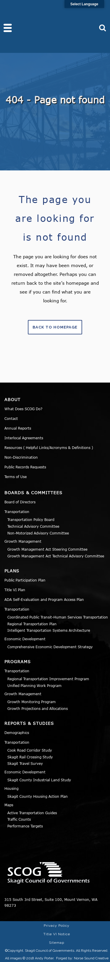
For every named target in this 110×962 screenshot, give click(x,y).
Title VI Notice (56, 934)
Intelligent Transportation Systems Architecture (48, 630)
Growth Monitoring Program (31, 702)
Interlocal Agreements (23, 438)
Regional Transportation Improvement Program (48, 679)
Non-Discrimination (21, 457)
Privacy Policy (57, 926)
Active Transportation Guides (32, 813)
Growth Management (22, 541)
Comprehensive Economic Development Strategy (50, 647)
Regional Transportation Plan (32, 624)
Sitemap (56, 943)
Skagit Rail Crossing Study (30, 757)
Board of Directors (19, 502)
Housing (11, 788)
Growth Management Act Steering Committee (47, 549)
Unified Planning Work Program (34, 685)
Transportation (16, 512)
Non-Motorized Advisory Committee (38, 533)
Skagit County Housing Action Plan (37, 796)
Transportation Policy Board (30, 519)
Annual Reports (17, 428)
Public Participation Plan (24, 580)
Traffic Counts (19, 819)
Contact (11, 418)
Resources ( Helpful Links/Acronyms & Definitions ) (48, 447)
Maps (8, 805)
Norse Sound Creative (91, 958)
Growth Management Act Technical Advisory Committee (55, 556)
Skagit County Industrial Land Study (39, 780)
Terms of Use (15, 477)
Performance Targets (25, 826)
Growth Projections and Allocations (37, 708)
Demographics (16, 732)
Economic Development (24, 639)
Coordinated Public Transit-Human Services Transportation (57, 617)
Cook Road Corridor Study (29, 750)
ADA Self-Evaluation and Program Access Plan (44, 599)
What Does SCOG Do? (23, 409)
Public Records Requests (25, 467)
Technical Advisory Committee (33, 526)
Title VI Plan (14, 590)
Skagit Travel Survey (25, 763)
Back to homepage (55, 327)
